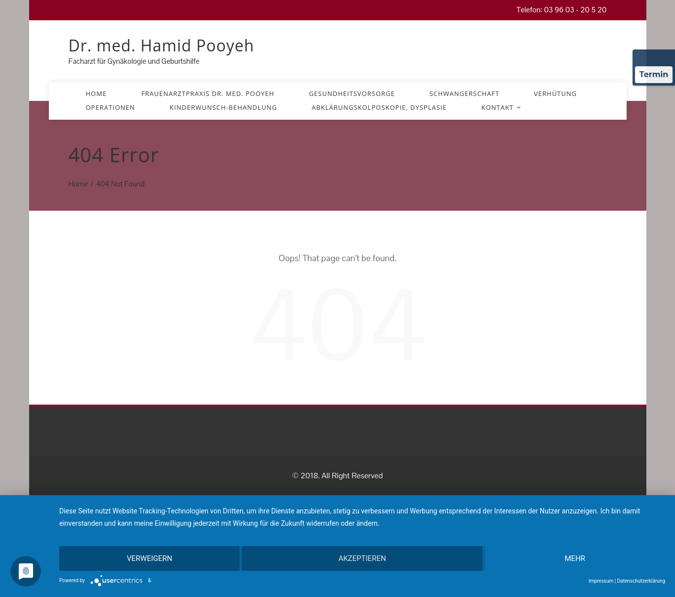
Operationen (110, 107)
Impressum (601, 581)
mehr (575, 558)
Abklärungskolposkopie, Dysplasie (379, 107)
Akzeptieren (362, 558)
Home (96, 93)
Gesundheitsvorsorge (352, 93)
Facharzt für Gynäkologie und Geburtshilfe (134, 61)
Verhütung (555, 93)
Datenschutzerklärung (641, 581)
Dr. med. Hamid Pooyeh (161, 45)
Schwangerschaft (465, 93)
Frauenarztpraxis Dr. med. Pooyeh (208, 93)
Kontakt (501, 107)
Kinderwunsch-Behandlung (224, 107)
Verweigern (149, 558)
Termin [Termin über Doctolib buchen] (654, 74)
